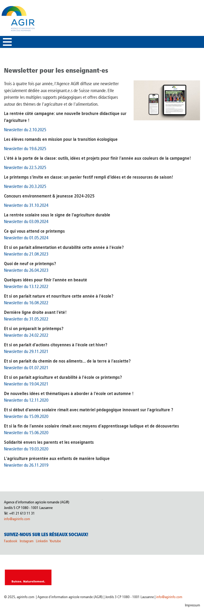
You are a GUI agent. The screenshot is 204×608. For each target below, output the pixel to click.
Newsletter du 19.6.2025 (25, 148)
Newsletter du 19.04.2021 (26, 384)
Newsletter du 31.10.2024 (26, 205)
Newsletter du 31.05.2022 (26, 319)
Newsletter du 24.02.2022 (26, 335)
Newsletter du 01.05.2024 (26, 237)
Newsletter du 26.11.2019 (26, 465)
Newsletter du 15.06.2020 (26, 432)
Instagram (26, 541)
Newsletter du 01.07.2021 (26, 367)
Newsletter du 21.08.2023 (26, 254)
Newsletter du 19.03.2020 (26, 448)
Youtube (55, 541)
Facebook (10, 541)
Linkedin (42, 541)
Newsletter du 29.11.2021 (26, 351)
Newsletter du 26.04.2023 (26, 270)
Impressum (192, 605)
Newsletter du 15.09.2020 (26, 416)
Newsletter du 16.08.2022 (26, 302)
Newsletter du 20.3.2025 (25, 186)
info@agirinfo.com (17, 519)
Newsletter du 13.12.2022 (26, 286)
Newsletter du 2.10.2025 (25, 129)
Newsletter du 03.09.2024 (26, 221)
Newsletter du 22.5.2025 (25, 167)
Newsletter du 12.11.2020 (26, 400)
